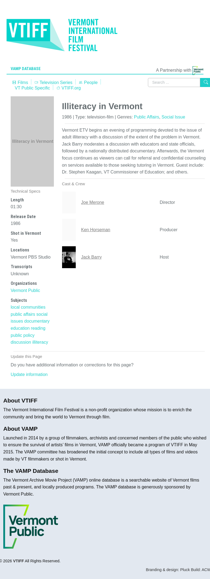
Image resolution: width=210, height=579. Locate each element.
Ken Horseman (95, 229)
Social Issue (173, 117)
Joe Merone (92, 202)
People (88, 82)
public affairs (23, 314)
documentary (37, 321)
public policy (22, 335)
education (20, 328)
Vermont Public (25, 290)
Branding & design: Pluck (168, 570)
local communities (28, 307)
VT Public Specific (32, 88)
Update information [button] (29, 374)
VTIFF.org (68, 88)
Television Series (53, 82)
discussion (21, 342)
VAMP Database (26, 68)
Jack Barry (91, 257)
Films (20, 82)
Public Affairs (146, 117)
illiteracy (40, 342)
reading (38, 328)
